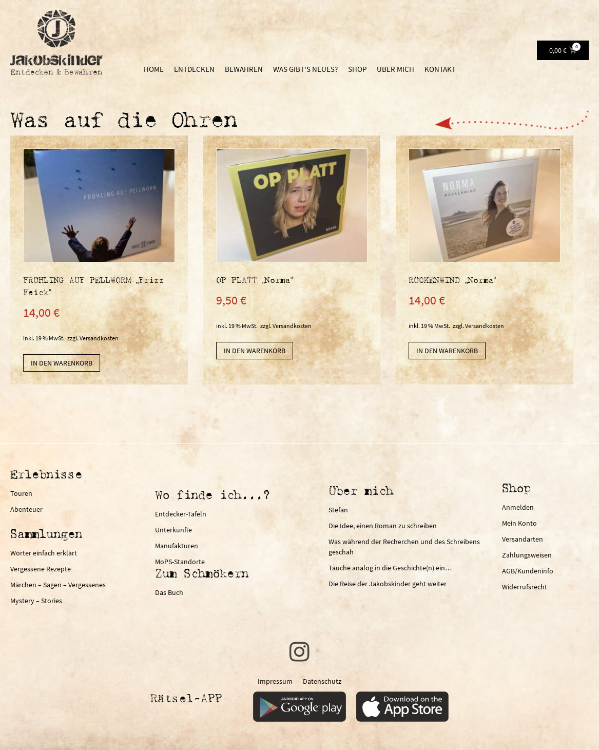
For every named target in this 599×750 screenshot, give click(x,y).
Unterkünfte (173, 529)
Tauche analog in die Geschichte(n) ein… (390, 567)
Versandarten (522, 539)
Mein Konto (519, 523)
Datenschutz (322, 681)
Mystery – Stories (36, 600)
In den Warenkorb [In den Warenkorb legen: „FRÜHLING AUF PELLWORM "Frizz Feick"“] (61, 363)
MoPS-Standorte (180, 561)
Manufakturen (176, 545)
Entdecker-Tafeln (180, 513)
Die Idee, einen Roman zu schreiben (383, 525)
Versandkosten (99, 338)
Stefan (338, 509)
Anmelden (518, 507)
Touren (21, 493)
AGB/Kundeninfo (527, 570)
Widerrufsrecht (524, 586)
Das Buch (169, 592)
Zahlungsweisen (527, 555)
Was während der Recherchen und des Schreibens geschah (404, 546)
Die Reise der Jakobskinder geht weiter (388, 583)
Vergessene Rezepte (40, 568)
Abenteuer (26, 509)
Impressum (275, 681)
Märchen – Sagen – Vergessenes (58, 584)
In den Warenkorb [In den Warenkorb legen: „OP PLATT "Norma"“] (254, 350)
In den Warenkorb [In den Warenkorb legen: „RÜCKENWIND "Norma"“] (447, 350)
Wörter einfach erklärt (43, 552)
